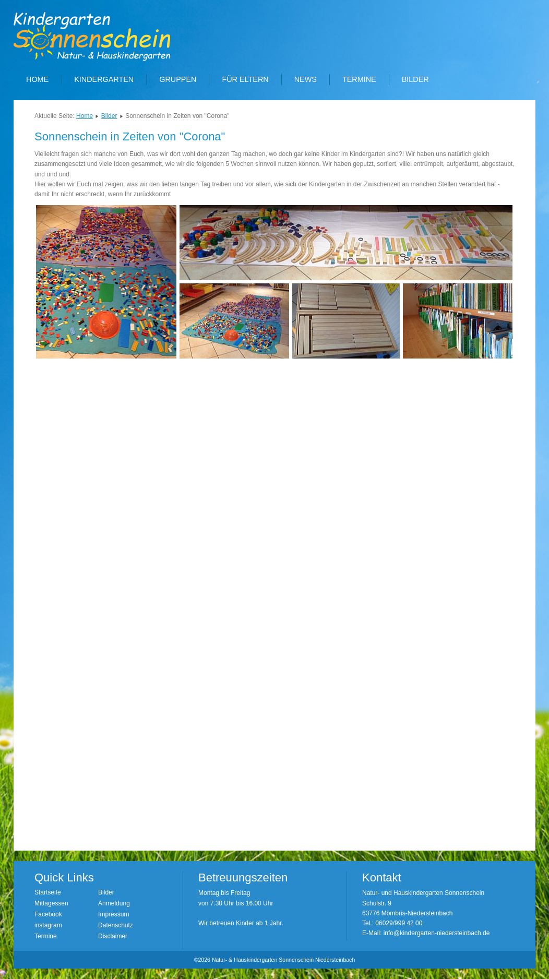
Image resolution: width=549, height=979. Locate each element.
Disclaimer (112, 936)
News (305, 79)
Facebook (48, 914)
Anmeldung (114, 903)
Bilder (415, 79)
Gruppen (177, 79)
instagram (48, 925)
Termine (359, 79)
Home (37, 79)
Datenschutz (115, 925)
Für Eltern (245, 79)
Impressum (113, 914)
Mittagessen (51, 903)
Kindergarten (104, 79)
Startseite (47, 892)
